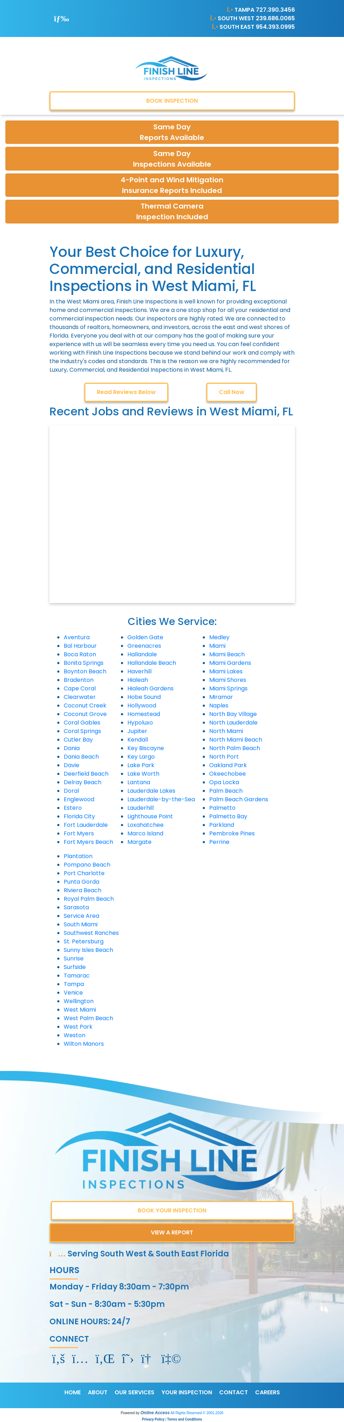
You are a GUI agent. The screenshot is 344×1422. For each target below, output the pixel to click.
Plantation (78, 856)
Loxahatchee (145, 825)
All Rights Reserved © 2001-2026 (196, 1413)
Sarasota (76, 907)
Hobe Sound (144, 697)
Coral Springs (82, 731)
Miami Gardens (230, 663)
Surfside (75, 967)
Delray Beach (82, 782)
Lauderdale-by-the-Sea (161, 799)
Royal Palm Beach (89, 899)
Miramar (221, 697)
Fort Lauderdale (86, 825)
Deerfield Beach (86, 774)
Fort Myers (79, 833)
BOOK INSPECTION (172, 101)
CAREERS (267, 1392)
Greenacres (144, 646)
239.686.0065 (275, 18)
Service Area (81, 916)
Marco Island (145, 833)
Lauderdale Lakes (151, 791)
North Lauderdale (233, 722)
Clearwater (80, 697)
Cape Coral (80, 688)
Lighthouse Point (150, 816)
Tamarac (77, 975)
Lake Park (140, 765)
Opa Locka (224, 782)
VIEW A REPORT (172, 1232)
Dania (72, 748)
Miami (217, 646)
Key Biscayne (145, 748)
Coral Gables (82, 722)
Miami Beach (227, 654)
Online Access (155, 1412)
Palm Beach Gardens (238, 799)
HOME (72, 1392)
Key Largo (141, 757)
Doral (71, 791)
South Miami (80, 924)
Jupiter (137, 731)
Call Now (231, 392)
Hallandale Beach (151, 663)
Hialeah (137, 680)
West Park (78, 1027)
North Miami (226, 731)
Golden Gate (145, 637)
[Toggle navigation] (61, 18)
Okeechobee (227, 774)
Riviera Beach (82, 890)
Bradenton (79, 680)
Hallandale (142, 654)
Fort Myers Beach (88, 842)
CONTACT (233, 1392)
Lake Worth (143, 774)
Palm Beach (226, 791)
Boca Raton (80, 654)
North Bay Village (233, 714)
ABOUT (97, 1392)
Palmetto (222, 808)
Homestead (143, 714)
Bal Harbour (80, 646)
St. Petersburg (84, 941)
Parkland (221, 825)
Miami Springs (228, 688)
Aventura (77, 637)
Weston (74, 1035)
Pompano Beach (87, 865)
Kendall (137, 740)
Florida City (79, 816)
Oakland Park (228, 765)
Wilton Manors (84, 1044)
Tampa (74, 984)
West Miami (80, 1010)
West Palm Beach (88, 1018)
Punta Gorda (81, 882)
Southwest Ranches (91, 933)
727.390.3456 (275, 10)
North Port (224, 757)
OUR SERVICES (134, 1392)
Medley (219, 637)
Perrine (219, 842)
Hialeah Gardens (150, 688)
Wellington (79, 1001)
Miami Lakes (226, 671)
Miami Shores (227, 680)
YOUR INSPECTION (187, 1392)
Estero (73, 808)
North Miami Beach (235, 740)
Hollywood (141, 705)
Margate (139, 842)
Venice (73, 993)
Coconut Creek (85, 705)
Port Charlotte (84, 873)
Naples (218, 705)
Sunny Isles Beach (88, 950)
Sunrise (74, 958)
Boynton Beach (85, 671)
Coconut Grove (85, 714)
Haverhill (139, 671)
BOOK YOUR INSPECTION (172, 1210)
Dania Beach (81, 757)
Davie (71, 765)
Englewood (79, 799)
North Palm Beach (234, 748)
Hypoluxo (140, 722)
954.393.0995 (275, 27)
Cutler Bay (78, 740)
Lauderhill (140, 808)
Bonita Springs (84, 663)
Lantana (138, 782)
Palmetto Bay (228, 816)
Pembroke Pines (232, 833)
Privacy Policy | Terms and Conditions (172, 1419)
